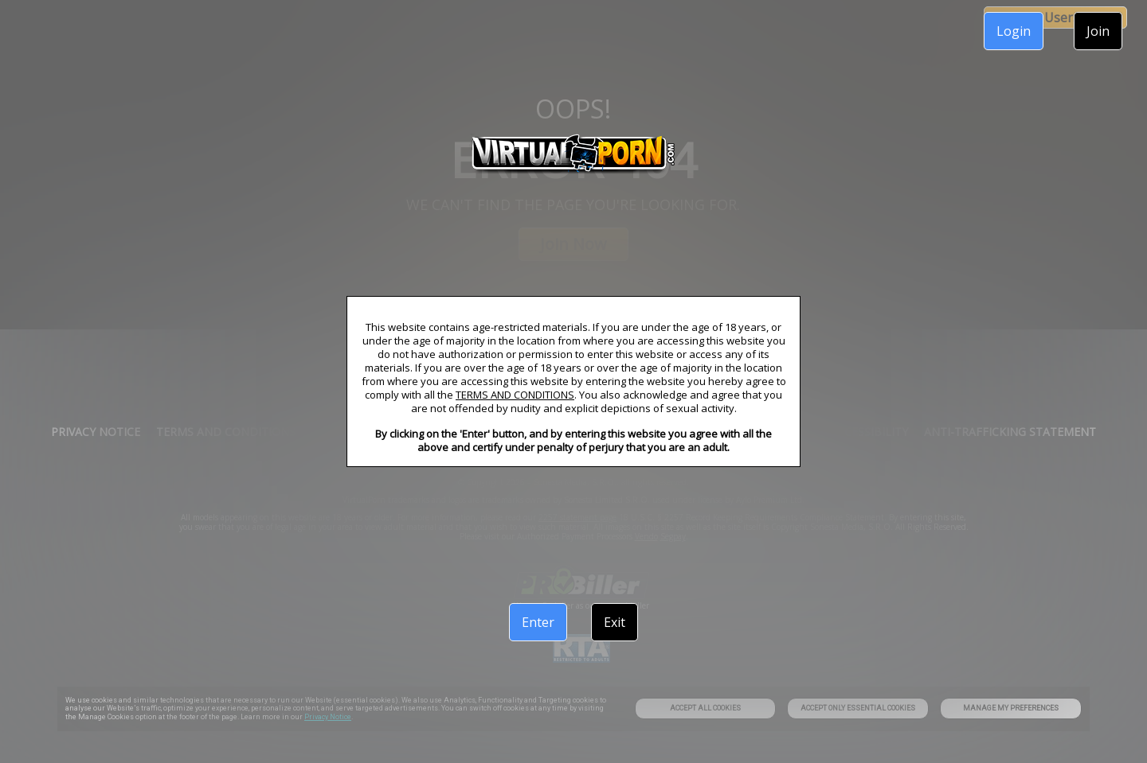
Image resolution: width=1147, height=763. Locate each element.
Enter (538, 622)
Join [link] (1098, 31)
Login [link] (1013, 31)
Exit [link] (614, 622)
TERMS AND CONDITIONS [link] (515, 394)
